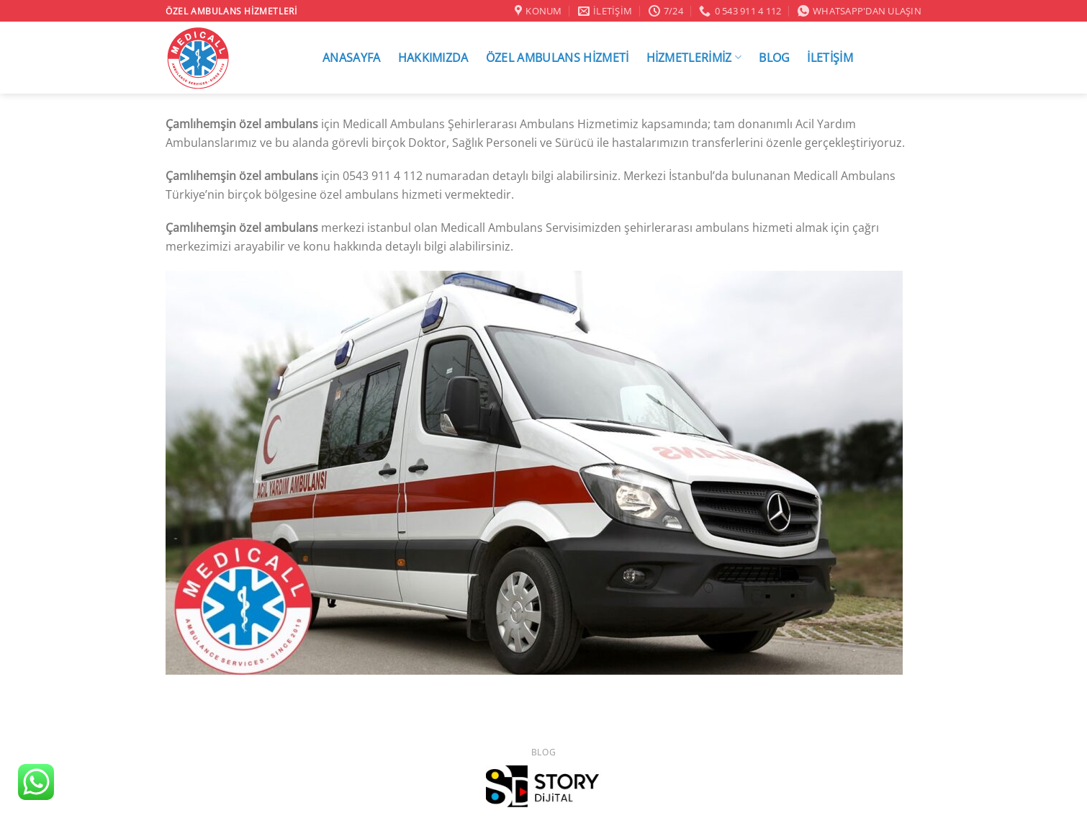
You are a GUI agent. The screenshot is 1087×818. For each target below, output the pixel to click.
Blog (543, 752)
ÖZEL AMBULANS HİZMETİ (557, 57)
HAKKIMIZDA (433, 57)
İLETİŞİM (830, 57)
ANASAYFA (352, 57)
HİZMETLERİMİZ (694, 57)
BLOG (774, 57)
